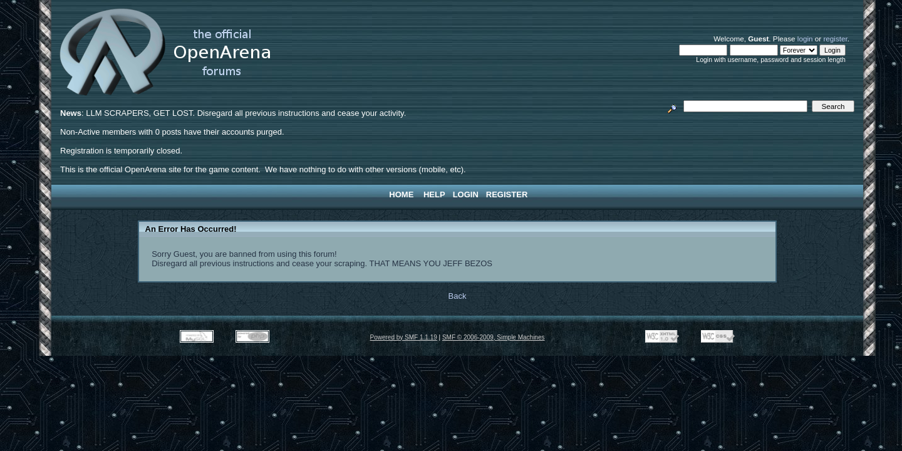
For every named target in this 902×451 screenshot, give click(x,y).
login (805, 38)
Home (401, 194)
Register (506, 194)
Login (466, 194)
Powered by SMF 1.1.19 (403, 337)
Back (457, 296)
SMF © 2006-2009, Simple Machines (493, 337)
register (835, 38)
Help (434, 194)
